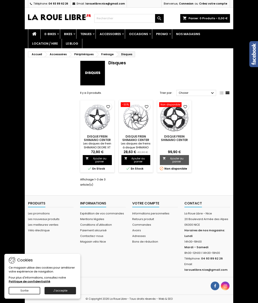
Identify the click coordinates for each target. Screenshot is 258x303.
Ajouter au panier (96, 160)
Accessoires (110, 34)
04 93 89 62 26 (58, 3)
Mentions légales (92, 219)
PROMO (162, 34)
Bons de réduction (145, 242)
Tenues (86, 34)
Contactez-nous (91, 236)
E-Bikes (50, 34)
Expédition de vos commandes (102, 213)
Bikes (68, 34)
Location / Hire (45, 43)
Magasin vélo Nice (93, 242)
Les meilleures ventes (43, 225)
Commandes (141, 225)
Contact (193, 203)
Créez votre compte (213, 3)
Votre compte (145, 203)
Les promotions (39, 213)
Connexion (186, 3)
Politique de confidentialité (29, 281)
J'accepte (60, 290)
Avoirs (136, 230)
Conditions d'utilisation (96, 225)
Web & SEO (166, 299)
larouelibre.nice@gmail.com (105, 3)
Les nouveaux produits (44, 219)
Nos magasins (188, 34)
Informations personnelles (150, 213)
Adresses (139, 236)
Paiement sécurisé (93, 230)
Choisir (197, 93)
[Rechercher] (129, 18)
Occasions (138, 34)
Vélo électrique (39, 230)
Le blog (72, 43)
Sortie (24, 290)
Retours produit (143, 219)
